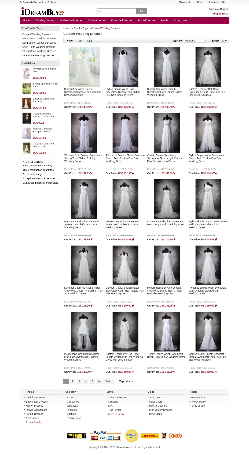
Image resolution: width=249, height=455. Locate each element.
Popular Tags (81, 28)
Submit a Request (117, 397)
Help (200, 2)
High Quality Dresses (160, 409)
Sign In (213, 9)
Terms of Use (197, 405)
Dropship (72, 409)
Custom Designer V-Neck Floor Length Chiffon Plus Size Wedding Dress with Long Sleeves (124, 357)
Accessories (180, 20)
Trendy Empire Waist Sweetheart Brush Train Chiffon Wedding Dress (166, 355)
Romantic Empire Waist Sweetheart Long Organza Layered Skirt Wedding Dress (208, 290)
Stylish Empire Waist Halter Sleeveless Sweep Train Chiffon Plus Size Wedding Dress (123, 92)
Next (108, 381)
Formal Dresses (146, 20)
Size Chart (155, 397)
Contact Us (73, 401)
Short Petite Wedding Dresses (38, 46)
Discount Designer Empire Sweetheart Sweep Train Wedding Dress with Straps (82, 92)
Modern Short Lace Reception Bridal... (42, 130)
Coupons (113, 401)
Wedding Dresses (44, 20)
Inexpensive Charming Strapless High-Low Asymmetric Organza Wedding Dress (82, 357)
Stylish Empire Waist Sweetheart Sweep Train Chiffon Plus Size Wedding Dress (206, 158)
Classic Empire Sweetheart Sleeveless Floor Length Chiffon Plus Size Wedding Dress (164, 158)
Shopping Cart (221, 13)
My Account (185, 2)
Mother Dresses (96, 20)
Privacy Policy (198, 401)
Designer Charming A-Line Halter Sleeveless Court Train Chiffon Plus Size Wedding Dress (83, 290)
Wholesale (72, 405)
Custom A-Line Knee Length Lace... (43, 145)
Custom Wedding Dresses (105, 28)
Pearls (164, 20)
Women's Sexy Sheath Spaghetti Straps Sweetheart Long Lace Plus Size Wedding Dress (207, 357)
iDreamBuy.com (124, 447)
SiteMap (71, 413)
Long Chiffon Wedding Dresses (39, 42)
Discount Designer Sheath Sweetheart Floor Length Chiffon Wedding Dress (164, 92)
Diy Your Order (116, 414)
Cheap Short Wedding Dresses (39, 51)
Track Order (114, 409)
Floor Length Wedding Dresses (39, 38)
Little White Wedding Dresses (38, 55)
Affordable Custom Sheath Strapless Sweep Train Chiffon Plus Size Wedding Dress (125, 158)
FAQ (110, 405)
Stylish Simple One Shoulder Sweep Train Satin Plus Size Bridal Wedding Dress (208, 224)
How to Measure (158, 405)
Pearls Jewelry (34, 422)
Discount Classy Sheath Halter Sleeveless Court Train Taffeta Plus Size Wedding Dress (125, 290)
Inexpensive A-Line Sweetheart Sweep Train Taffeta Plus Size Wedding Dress (123, 224)
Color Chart (155, 401)
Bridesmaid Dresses (71, 20)
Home (26, 20)
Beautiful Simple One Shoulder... (43, 100)
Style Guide (155, 413)
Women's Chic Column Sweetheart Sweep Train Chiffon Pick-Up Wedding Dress (83, 158)
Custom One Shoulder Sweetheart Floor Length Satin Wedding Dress (166, 223)
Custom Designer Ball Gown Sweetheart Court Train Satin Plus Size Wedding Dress (207, 92)
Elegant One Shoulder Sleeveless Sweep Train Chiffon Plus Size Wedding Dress (82, 224)
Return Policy (197, 397)
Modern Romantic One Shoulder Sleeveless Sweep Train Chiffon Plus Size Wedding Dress (164, 290)
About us (72, 397)
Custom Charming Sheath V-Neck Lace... (44, 115)
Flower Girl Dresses (121, 20)
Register (224, 9)
